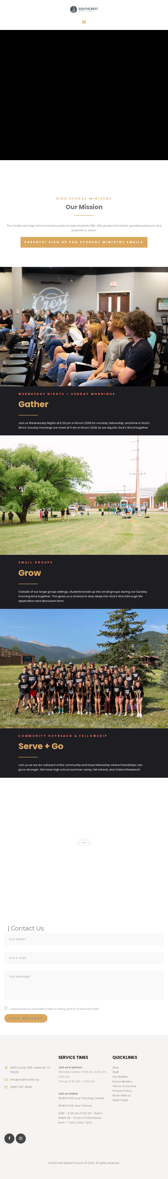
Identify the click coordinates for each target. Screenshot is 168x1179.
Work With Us (121, 1095)
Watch (63, 1106)
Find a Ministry (122, 1081)
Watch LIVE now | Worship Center (81, 1098)
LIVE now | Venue (80, 1106)
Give (115, 1067)
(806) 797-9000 (21, 1087)
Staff (115, 1072)
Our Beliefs (120, 1077)
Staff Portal (120, 1100)
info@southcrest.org (24, 1079)
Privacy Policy (122, 1091)
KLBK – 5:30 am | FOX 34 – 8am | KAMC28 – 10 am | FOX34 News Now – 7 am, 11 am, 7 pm (80, 1118)
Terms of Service (124, 1086)
